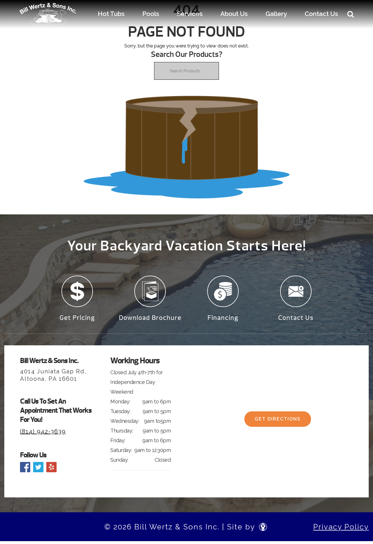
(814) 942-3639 (43, 434)
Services (190, 13)
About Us (234, 13)
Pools (150, 13)
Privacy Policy (341, 529)
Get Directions (278, 424)
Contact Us (321, 13)
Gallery (276, 13)
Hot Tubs (111, 13)
